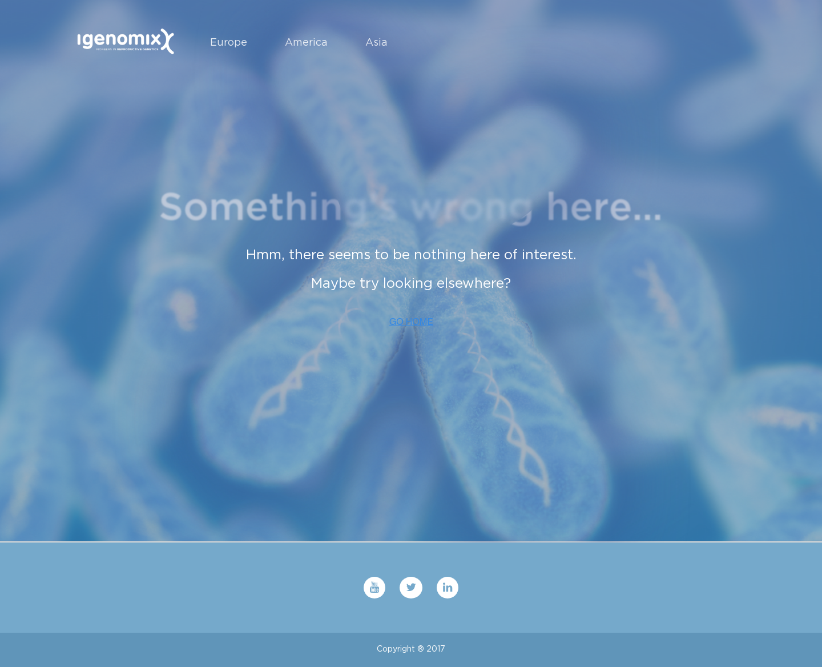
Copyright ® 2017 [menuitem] (411, 649)
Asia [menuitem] (376, 42)
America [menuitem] (306, 42)
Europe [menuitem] (228, 42)
